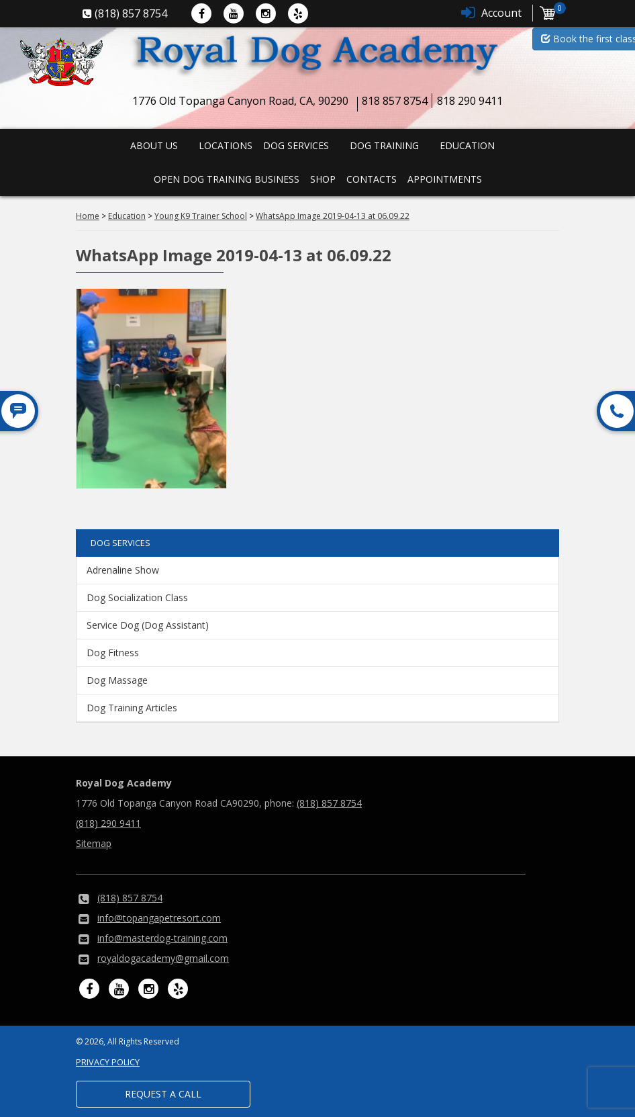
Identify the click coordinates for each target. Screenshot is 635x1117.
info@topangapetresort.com (159, 917)
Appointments (444, 179)
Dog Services (296, 145)
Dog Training (384, 145)
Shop (323, 179)
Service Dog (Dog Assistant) (148, 625)
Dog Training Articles (132, 707)
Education (467, 145)
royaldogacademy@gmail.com (163, 958)
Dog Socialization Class (137, 597)
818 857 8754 (395, 100)
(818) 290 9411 (108, 823)
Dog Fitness (113, 652)
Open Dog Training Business (226, 179)
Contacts (371, 179)
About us (154, 145)
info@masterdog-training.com (162, 938)
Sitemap (93, 843)
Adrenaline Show (123, 570)
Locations (225, 145)
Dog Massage (117, 680)
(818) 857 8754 (329, 803)
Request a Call (163, 1093)
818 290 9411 (470, 100)
